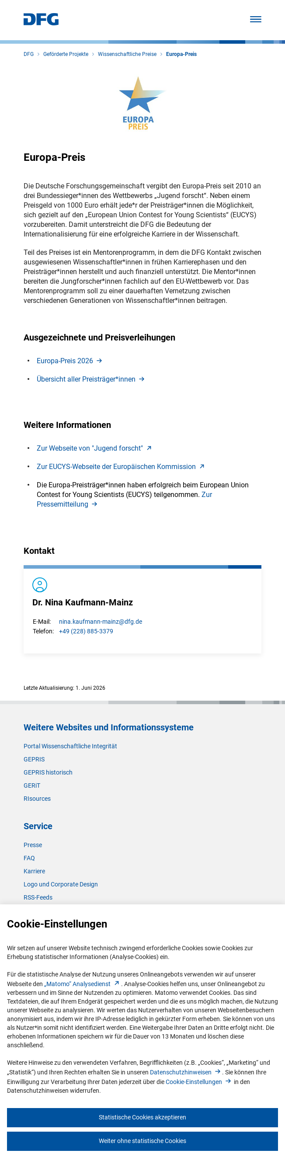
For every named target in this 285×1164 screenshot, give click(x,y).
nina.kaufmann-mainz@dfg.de (100, 621)
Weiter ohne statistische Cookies (142, 1140)
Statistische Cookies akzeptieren (142, 1117)
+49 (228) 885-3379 (86, 631)
